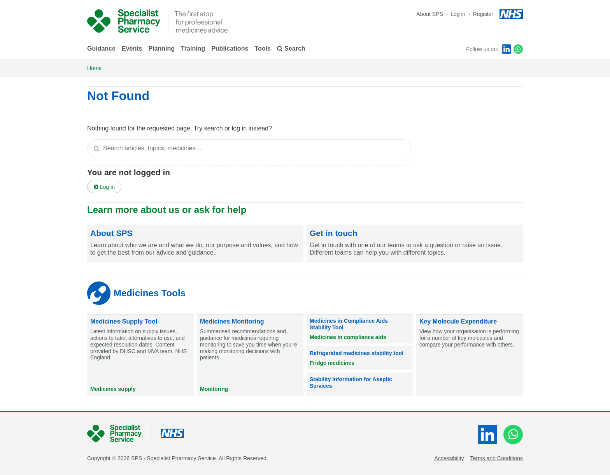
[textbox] (249, 148)
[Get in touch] (415, 243)
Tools (262, 48)
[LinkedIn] (506, 49)
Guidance (101, 48)
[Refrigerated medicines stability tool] (360, 358)
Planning (161, 48)
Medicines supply (113, 389)
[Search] (96, 148)
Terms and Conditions (496, 458)
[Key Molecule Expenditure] (469, 355)
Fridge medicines (332, 363)
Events (132, 48)
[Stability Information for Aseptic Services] (360, 384)
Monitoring (214, 389)
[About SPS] (195, 243)
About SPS (429, 14)
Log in (458, 14)
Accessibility (449, 458)
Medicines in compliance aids (348, 337)
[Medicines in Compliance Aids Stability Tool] (360, 329)
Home (94, 68)
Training (193, 48)
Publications (229, 48)
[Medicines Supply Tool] (140, 355)
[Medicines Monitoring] (250, 355)
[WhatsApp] (518, 49)
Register (483, 14)
